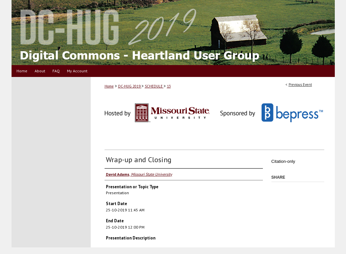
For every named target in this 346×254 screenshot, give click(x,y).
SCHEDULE (154, 86)
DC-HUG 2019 (130, 86)
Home (109, 86)
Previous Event (300, 84)
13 (169, 86)
